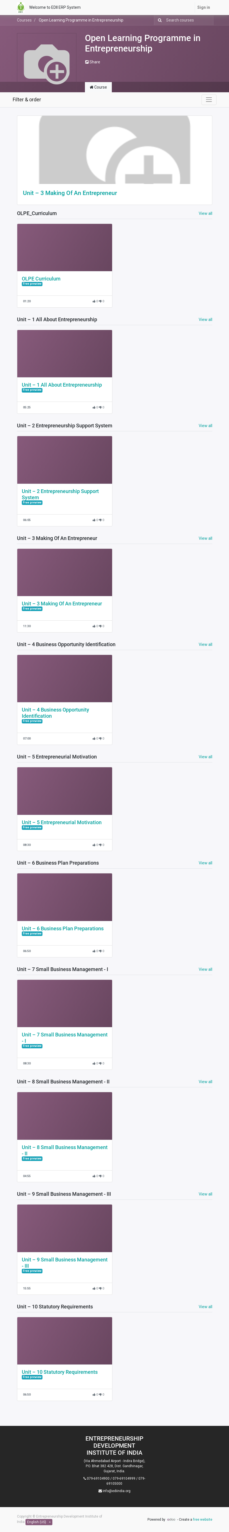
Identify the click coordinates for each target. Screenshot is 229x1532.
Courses (24, 20)
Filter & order (27, 99)
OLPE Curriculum (41, 279)
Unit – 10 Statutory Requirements (60, 1372)
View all (205, 213)
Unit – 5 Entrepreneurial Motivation (62, 822)
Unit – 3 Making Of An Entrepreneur (70, 193)
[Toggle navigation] (209, 100)
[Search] (158, 20)
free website (202, 1520)
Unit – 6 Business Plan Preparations (63, 928)
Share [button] (92, 62)
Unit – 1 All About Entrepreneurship (62, 385)
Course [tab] (98, 87)
